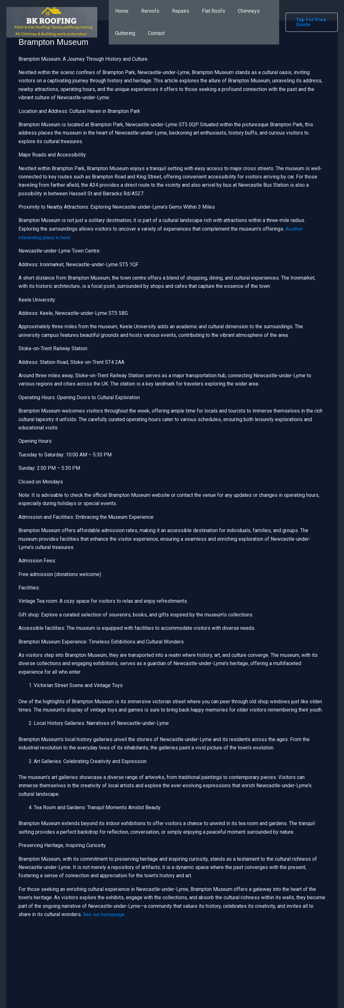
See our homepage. (104, 914)
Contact (152, 33)
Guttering (124, 33)
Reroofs (146, 11)
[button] (310, 22)
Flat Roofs (204, 11)
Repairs (174, 11)
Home (120, 11)
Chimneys (237, 11)
